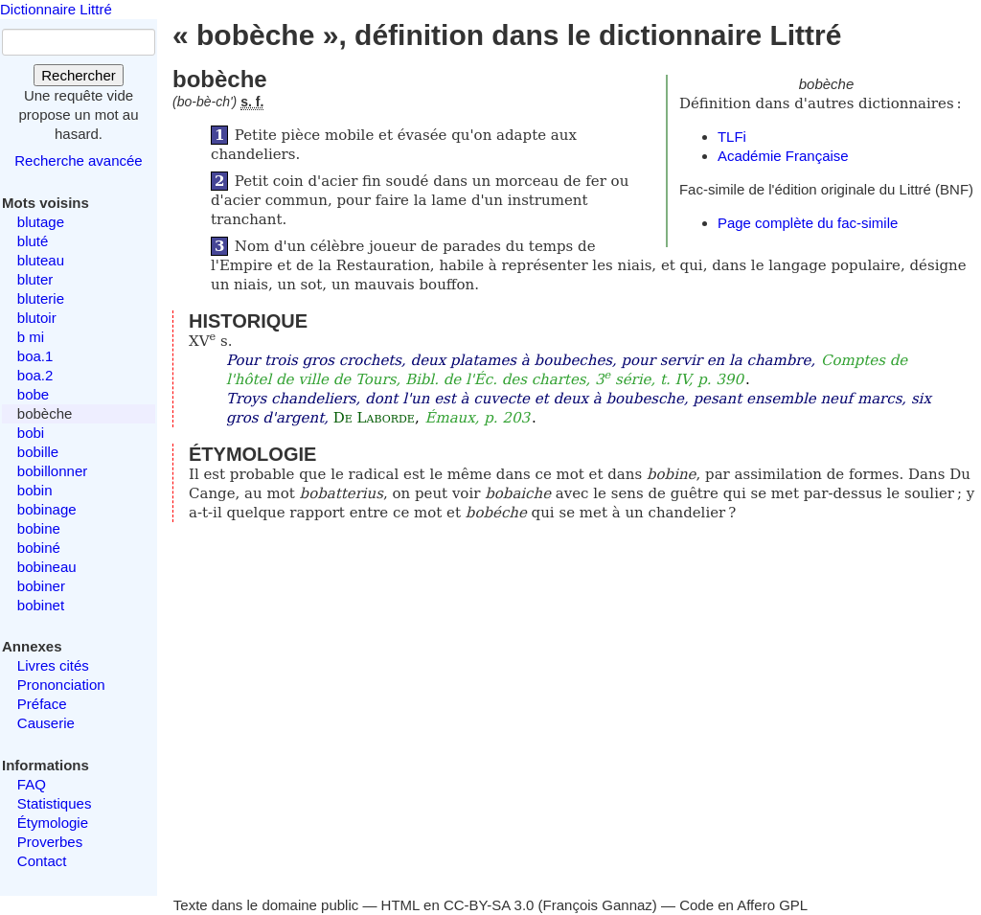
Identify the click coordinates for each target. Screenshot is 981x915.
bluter (35, 279)
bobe (33, 394)
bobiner (41, 586)
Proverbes (49, 842)
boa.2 (35, 375)
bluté (33, 241)
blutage (40, 222)
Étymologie (52, 822)
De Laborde (374, 417)
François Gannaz (597, 905)
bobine (38, 528)
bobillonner (52, 471)
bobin (35, 490)
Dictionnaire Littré (56, 9)
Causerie (46, 723)
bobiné (38, 547)
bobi (30, 432)
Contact (42, 861)
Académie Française (783, 156)
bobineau (47, 567)
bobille (37, 452)
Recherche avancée (78, 160)
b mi (30, 337)
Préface (42, 704)
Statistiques (54, 803)
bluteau (40, 260)
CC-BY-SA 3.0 (489, 905)
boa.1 (35, 356)
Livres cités (53, 665)
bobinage (47, 509)
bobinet (40, 605)
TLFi (732, 136)
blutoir (37, 317)
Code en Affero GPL (743, 905)
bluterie (40, 298)
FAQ (31, 784)
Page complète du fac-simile (808, 223)
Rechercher (78, 75)
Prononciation (61, 684)
